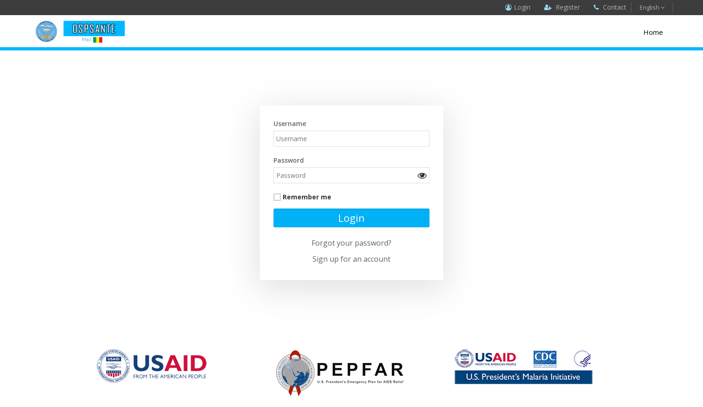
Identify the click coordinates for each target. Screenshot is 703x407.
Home (653, 32)
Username (289, 123)
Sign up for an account (351, 259)
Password (288, 160)
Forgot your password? (351, 243)
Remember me (307, 196)
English (652, 7)
